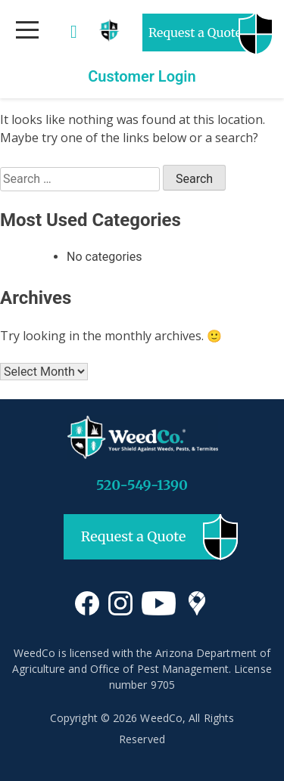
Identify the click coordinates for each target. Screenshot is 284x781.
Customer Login (142, 76)
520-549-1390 (142, 485)
